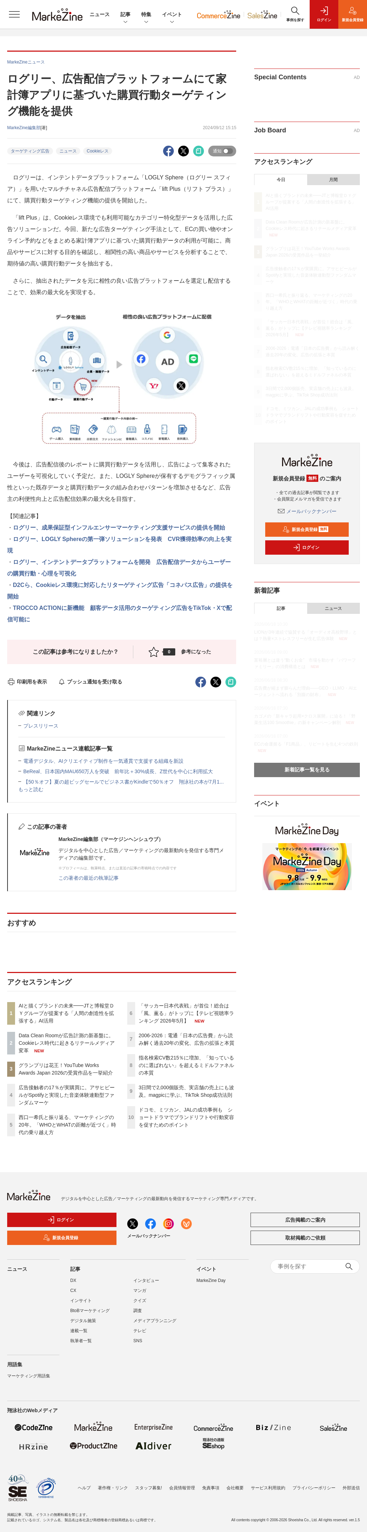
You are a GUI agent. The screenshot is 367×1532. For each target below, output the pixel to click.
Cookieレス (98, 151)
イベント (172, 14)
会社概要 (235, 1487)
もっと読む (30, 789)
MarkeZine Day (210, 1280)
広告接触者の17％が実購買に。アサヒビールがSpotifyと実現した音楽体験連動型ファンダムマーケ (67, 1095)
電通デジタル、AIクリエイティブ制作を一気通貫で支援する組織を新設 (103, 761)
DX (73, 1280)
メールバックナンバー (307, 511)
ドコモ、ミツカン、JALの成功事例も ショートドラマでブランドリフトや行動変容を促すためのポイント (186, 1117)
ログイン (306, 547)
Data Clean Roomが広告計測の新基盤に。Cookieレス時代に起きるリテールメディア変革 (67, 1043)
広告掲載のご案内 (305, 1220)
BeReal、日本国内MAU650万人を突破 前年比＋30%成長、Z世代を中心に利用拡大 (118, 771)
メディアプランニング (154, 1320)
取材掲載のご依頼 (305, 1238)
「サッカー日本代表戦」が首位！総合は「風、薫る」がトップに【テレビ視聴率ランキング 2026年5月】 (186, 1013)
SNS (137, 1340)
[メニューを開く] (14, 14)
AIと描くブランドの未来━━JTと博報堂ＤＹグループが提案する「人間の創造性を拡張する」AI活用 (66, 1013)
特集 (146, 14)
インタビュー (146, 1280)
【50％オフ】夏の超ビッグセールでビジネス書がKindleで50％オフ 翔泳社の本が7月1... (123, 782)
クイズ (139, 1300)
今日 (281, 179)
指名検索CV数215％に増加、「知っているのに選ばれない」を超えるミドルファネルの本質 (186, 1065)
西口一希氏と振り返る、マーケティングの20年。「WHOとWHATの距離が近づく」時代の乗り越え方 (67, 1124)
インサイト (81, 1300)
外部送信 (351, 1487)
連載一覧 (78, 1330)
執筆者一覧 (81, 1340)
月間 (333, 179)
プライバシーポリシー (313, 1487)
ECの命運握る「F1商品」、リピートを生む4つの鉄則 (306, 744)
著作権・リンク (113, 1487)
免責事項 (210, 1487)
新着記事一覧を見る (307, 769)
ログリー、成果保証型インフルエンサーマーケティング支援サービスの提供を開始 (122, 528)
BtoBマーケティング (90, 1310)
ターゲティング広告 (30, 151)
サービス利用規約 (268, 1487)
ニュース (100, 14)
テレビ (139, 1330)
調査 (137, 1310)
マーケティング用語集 (28, 1375)
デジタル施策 (83, 1320)
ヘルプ (84, 1487)
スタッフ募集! (148, 1487)
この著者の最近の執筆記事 (88, 878)
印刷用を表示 (27, 682)
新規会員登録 (305, 529)
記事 (125, 14)
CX (73, 1290)
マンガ (139, 1290)
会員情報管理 (182, 1487)
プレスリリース (40, 726)
